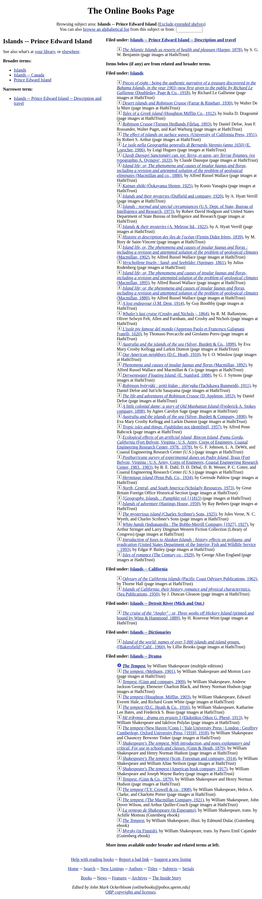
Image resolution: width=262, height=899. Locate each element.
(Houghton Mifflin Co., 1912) (169, 113)
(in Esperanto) (159, 810)
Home (73, 868)
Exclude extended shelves (181, 24)
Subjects (170, 868)
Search (90, 868)
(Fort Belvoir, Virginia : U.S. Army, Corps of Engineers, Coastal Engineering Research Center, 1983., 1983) (187, 462)
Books (86, 878)
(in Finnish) (140, 831)
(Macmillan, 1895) (187, 278)
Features (119, 878)
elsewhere (70, 51)
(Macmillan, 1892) (185, 365)
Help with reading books (92, 859)
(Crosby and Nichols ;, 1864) (166, 313)
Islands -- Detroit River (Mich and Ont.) (167, 603)
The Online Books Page (131, 11)
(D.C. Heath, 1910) (162, 354)
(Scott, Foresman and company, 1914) (179, 758)
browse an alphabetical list (106, 29)
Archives (139, 878)
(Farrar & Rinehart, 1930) (177, 103)
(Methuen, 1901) (149, 671)
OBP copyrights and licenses (130, 892)
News (102, 878)
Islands (20, 70)
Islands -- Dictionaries (150, 632)
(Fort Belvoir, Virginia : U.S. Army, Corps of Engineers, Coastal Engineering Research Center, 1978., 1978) (182, 442)
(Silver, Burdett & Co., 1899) (179, 344)
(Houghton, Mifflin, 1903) (156, 697)
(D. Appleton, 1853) (179, 396)
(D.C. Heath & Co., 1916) (156, 707)
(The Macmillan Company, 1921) (163, 799)
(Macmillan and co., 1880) (182, 170)
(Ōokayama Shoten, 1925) (157, 185)
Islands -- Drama (146, 656)
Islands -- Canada (29, 75)
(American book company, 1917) (175, 768)
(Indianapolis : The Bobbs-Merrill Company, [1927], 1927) (185, 524)
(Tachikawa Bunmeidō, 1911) (187, 385)
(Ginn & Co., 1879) (148, 779)
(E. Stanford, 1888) (167, 375)
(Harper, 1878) (182, 49)
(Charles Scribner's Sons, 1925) (170, 514)
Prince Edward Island (32, 80)
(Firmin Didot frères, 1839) (183, 237)
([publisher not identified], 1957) (172, 427)
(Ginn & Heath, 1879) (183, 745)
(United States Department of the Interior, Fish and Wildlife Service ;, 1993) (186, 544)
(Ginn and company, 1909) (154, 681)
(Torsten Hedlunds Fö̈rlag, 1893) (167, 124)
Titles (152, 868)
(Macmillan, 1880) (187, 293)
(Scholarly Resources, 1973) (178, 488)
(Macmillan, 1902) (187, 252)
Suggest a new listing (172, 859)
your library (45, 51)
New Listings (112, 868)
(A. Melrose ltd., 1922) (165, 226)
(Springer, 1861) (174, 262)
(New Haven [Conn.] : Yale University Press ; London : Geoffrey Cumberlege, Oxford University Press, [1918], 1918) (187, 730)
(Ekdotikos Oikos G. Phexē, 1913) (182, 717)
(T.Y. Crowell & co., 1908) (157, 789)
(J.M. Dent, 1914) (153, 303)
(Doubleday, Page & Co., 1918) (186, 88)
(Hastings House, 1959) (161, 503)
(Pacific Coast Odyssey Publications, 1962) (190, 578)
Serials (188, 868)
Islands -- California (149, 569)
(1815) (162, 498)
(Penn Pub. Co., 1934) (158, 477)
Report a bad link (134, 859)
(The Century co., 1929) (158, 555)
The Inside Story (166, 878)
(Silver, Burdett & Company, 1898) (185, 416)
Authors (136, 868)
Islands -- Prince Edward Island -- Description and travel (183, 40)
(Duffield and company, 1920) (173, 196)
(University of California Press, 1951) (190, 134)
